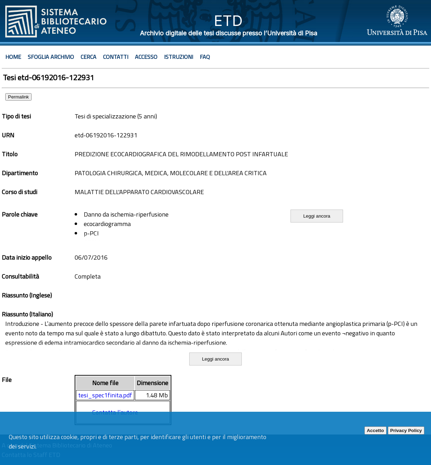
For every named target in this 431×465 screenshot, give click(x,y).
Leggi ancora (316, 216)
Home (13, 57)
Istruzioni (178, 57)
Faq (205, 57)
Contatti (115, 57)
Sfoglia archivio (51, 57)
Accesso (146, 57)
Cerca (88, 57)
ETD (228, 20)
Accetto (375, 430)
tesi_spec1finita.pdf (105, 395)
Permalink (18, 97)
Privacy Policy (406, 430)
